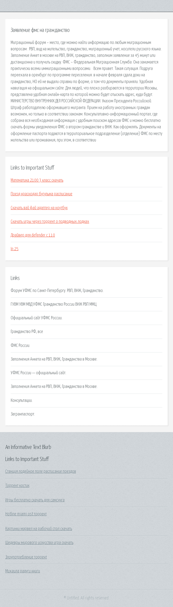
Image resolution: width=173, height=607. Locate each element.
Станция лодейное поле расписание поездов (40, 471)
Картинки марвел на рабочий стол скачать (38, 529)
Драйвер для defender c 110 (33, 235)
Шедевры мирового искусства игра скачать (39, 543)
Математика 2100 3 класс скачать (37, 180)
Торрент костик (17, 486)
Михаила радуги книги (22, 571)
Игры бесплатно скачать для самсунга (35, 500)
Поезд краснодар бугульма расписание (41, 194)
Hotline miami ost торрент (26, 514)
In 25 (14, 249)
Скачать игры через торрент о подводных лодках (50, 221)
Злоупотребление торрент (26, 557)
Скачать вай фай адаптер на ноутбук (39, 208)
